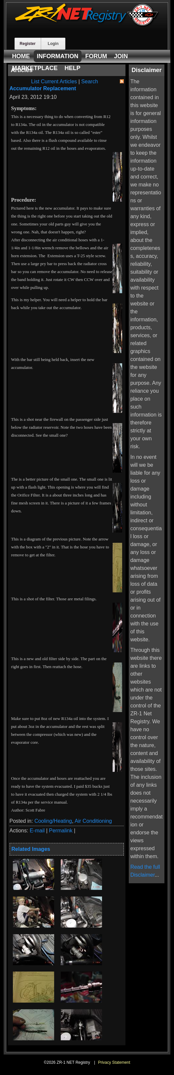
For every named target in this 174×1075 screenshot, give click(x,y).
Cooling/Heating (53, 821)
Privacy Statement (114, 1062)
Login (53, 43)
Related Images (31, 849)
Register (28, 43)
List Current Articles (54, 81)
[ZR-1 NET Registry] (87, 25)
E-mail (37, 830)
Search (89, 81)
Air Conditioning (93, 821)
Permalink (60, 830)
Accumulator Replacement (43, 88)
